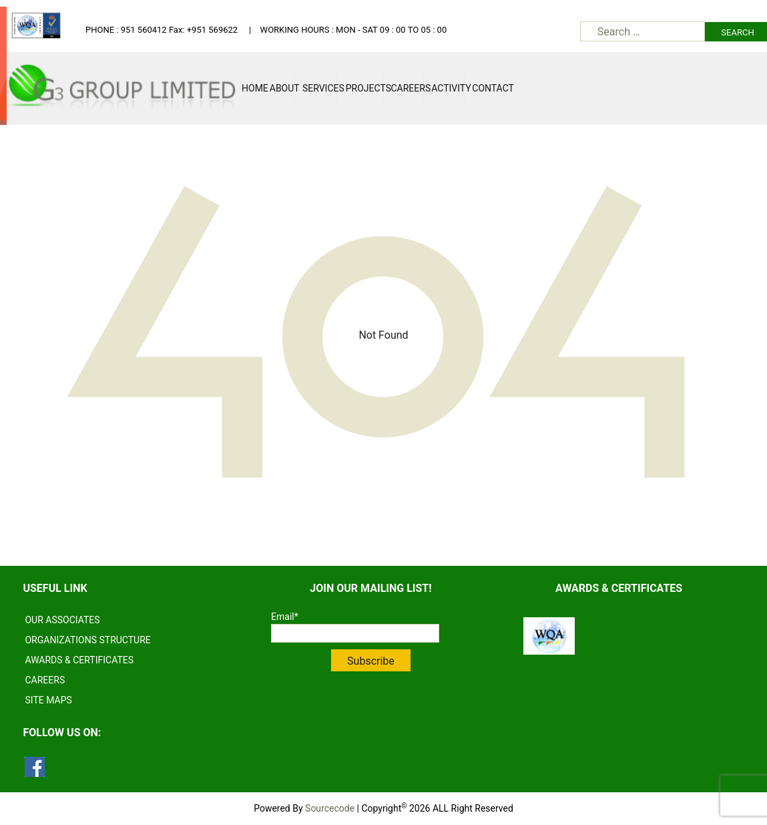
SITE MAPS (48, 700)
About (282, 88)
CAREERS (45, 680)
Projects (365, 88)
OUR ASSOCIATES (62, 620)
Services (319, 88)
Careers (407, 88)
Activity (448, 88)
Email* (355, 627)
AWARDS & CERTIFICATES (79, 660)
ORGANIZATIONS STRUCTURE (87, 640)
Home (253, 88)
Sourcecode (329, 808)
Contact (489, 88)
